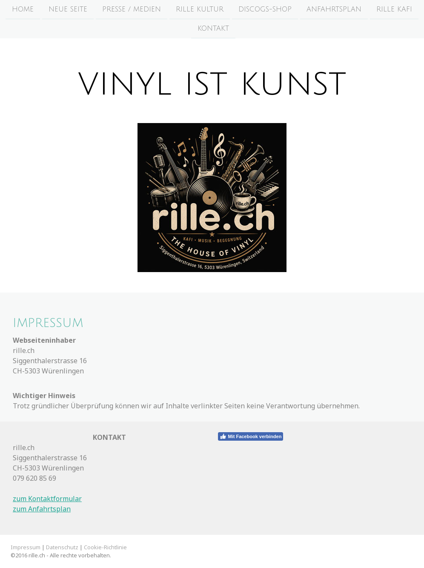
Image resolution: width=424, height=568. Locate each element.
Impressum (25, 547)
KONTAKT (213, 29)
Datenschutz (62, 547)
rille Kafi (394, 9)
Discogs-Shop (265, 9)
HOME (23, 9)
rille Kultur (199, 9)
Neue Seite (68, 9)
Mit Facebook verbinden (250, 436)
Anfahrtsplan (334, 9)
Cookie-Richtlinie (105, 547)
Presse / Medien (131, 9)
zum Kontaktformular (47, 498)
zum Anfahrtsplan (42, 508)
